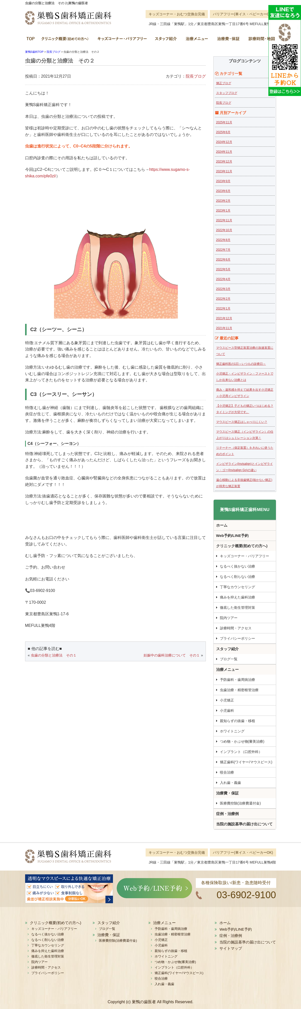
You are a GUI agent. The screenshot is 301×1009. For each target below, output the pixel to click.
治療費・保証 (228, 40)
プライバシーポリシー (237, 638)
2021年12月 (224, 318)
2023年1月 (223, 210)
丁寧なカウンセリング (237, 587)
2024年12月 (224, 142)
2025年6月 (223, 132)
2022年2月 (223, 298)
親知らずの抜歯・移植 (237, 721)
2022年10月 (224, 230)
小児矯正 (227, 700)
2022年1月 (223, 308)
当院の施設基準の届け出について (244, 824)
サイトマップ (230, 948)
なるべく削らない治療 (237, 577)
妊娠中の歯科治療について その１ (172, 655)
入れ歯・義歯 (230, 783)
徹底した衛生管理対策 (237, 608)
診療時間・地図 (260, 40)
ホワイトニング (232, 731)
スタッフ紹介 (166, 40)
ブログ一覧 (228, 659)
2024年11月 (224, 152)
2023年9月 (223, 181)
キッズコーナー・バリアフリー (122, 40)
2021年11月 (224, 328)
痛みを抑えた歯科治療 (237, 597)
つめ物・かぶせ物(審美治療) (242, 741)
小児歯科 (227, 711)
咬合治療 (227, 772)
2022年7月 (223, 249)
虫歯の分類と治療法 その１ (54, 655)
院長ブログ (196, 76)
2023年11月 (224, 171)
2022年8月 (223, 240)
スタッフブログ (226, 93)
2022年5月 (223, 269)
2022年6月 (223, 259)
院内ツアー (228, 618)
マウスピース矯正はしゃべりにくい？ (241, 422)
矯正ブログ (223, 83)
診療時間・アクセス (236, 628)
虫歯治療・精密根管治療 (239, 690)
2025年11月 (224, 122)
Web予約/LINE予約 (232, 535)
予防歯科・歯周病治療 (237, 680)
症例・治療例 (227, 814)
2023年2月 (223, 201)
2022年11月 (224, 220)
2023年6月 (223, 191)
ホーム (31, 40)
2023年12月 (224, 161)
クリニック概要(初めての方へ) (65, 40)
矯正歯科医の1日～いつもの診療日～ (241, 364)
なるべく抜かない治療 (237, 566)
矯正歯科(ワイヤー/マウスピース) (246, 762)
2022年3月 (223, 289)
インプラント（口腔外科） (241, 752)
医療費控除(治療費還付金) (240, 803)
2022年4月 (223, 279)
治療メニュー (196, 40)
